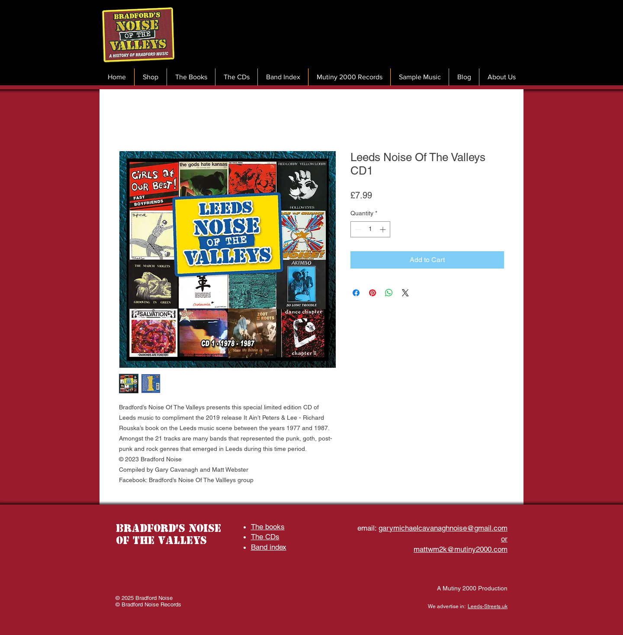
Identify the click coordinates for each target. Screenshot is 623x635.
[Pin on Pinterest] (372, 293)
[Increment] (383, 229)
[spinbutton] (370, 229)
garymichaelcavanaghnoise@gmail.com (443, 528)
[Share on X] (405, 293)
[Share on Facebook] (356, 293)
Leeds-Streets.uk (487, 606)
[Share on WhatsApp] (389, 293)
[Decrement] (357, 229)
